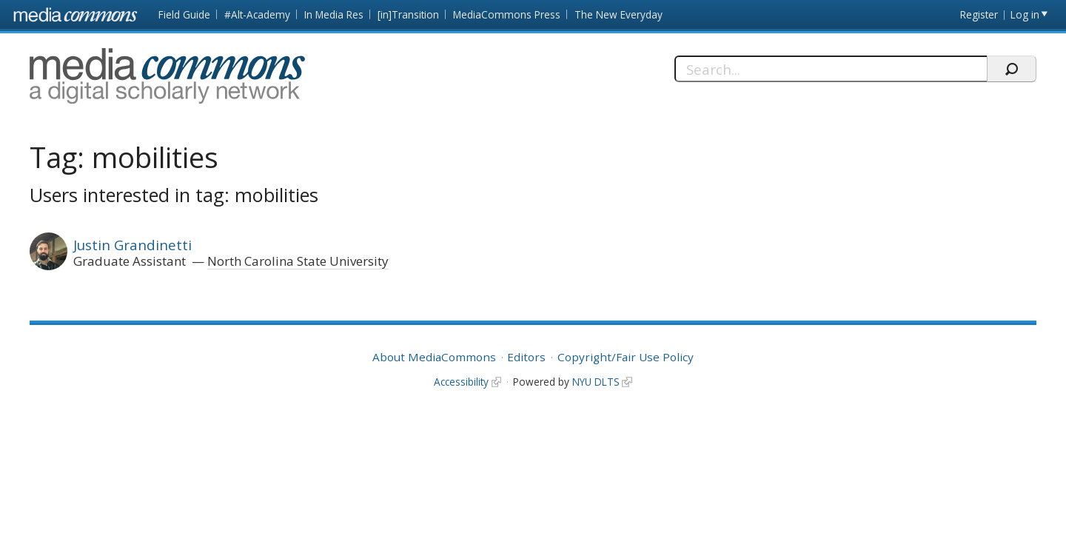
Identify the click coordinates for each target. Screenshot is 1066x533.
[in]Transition (408, 14)
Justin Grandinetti (132, 244)
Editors (526, 356)
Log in (1024, 14)
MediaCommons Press (506, 14)
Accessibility (461, 382)
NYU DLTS (596, 382)
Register (979, 14)
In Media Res (333, 14)
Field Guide (184, 14)
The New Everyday (618, 14)
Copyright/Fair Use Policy (625, 356)
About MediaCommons (434, 356)
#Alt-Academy (257, 14)
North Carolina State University (298, 260)
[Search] (831, 69)
